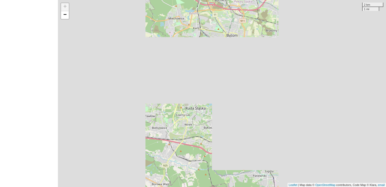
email (381, 184)
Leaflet (293, 184)
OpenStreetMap (325, 184)
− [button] (65, 15)
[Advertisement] (29, 93)
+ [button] (65, 7)
